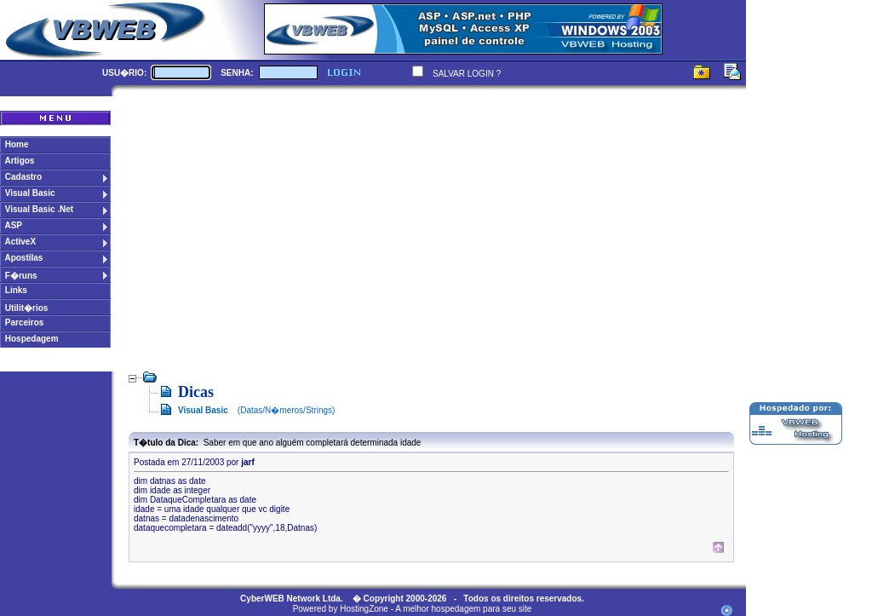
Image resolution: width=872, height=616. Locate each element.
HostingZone (364, 608)
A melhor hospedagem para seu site (463, 608)
